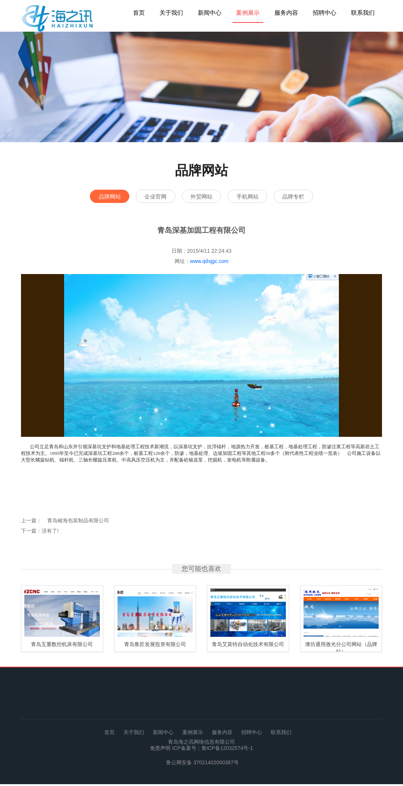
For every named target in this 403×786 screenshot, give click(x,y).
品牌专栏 (312, 197)
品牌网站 (91, 197)
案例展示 (248, 13)
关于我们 (171, 13)
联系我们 (363, 13)
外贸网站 (201, 197)
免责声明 (161, 750)
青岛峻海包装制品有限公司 (78, 522)
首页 (139, 13)
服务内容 (286, 13)
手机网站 (257, 197)
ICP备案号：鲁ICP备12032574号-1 (212, 750)
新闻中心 (209, 13)
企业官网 (146, 197)
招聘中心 (324, 13)
